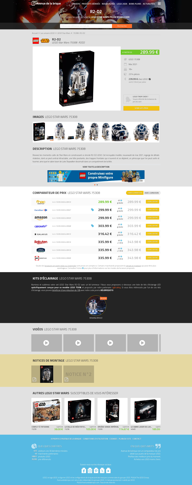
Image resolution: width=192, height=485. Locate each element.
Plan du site (125, 438)
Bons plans (135, 3)
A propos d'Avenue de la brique (66, 438)
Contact (137, 438)
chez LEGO (140, 79)
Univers (75, 3)
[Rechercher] (122, 26)
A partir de (127, 52)
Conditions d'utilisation (95, 438)
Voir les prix (141, 108)
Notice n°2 (78, 374)
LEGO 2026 (122, 3)
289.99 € (149, 52)
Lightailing (116, 287)
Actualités (149, 3)
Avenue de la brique (46, 3)
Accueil (35, 33)
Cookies (113, 438)
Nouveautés (108, 3)
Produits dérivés (91, 3)
